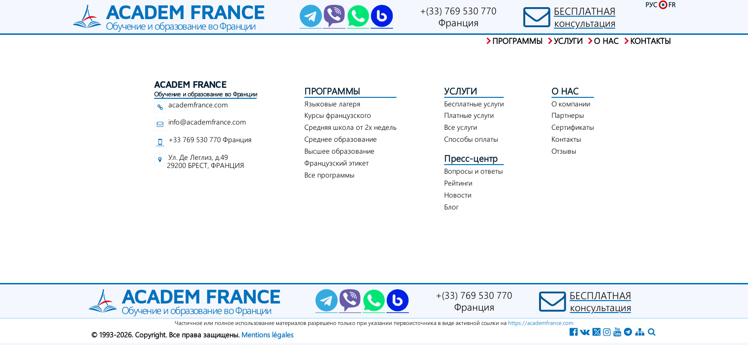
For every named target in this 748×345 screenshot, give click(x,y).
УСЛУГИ (460, 91)
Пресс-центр (471, 158)
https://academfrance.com (540, 322)
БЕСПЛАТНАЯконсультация (584, 17)
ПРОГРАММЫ (332, 91)
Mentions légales (267, 334)
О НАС (565, 91)
